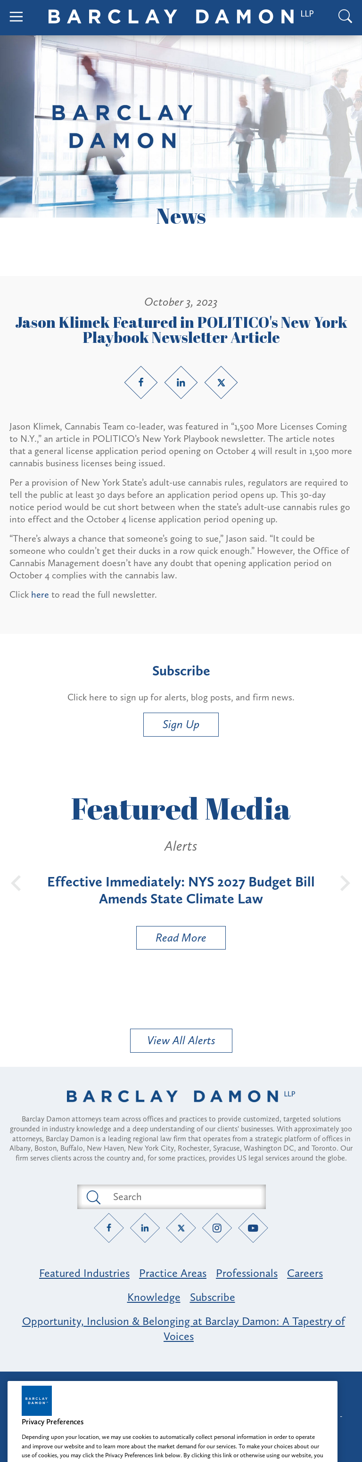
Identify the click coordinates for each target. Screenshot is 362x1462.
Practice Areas (172, 1273)
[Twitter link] (221, 382)
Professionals (247, 1273)
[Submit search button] (93, 1196)
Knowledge (154, 1297)
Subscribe (212, 1297)
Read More (171, 940)
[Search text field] (182, 1196)
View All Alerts (181, 1040)
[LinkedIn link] (181, 382)
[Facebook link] (141, 382)
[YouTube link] (253, 1227)
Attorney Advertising (181, 1386)
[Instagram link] (217, 1227)
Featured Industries (84, 1273)
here (40, 594)
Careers (305, 1273)
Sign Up (181, 724)
